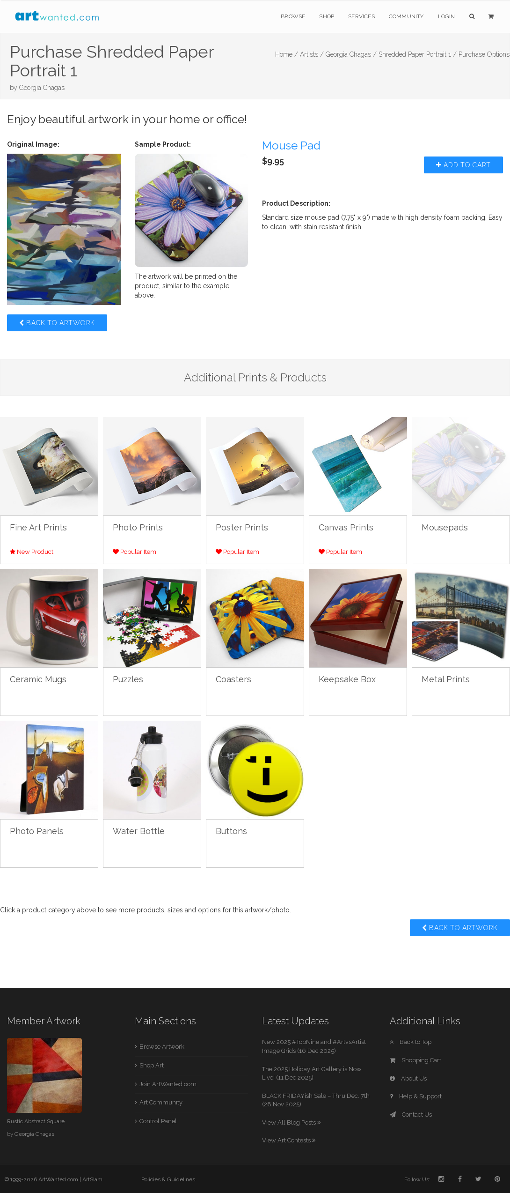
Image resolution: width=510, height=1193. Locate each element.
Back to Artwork (57, 323)
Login (446, 16)
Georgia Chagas (42, 87)
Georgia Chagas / (351, 54)
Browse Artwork (161, 1046)
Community (406, 16)
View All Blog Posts (291, 1122)
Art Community (160, 1102)
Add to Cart (463, 165)
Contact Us (411, 1114)
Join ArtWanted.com (168, 1084)
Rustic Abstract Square (36, 1121)
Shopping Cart (415, 1060)
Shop (326, 16)
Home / (286, 54)
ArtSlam (92, 1179)
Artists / (312, 54)
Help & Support (416, 1096)
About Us (408, 1078)
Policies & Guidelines (168, 1179)
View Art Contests (288, 1140)
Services (361, 16)
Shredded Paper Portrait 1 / (418, 54)
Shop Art (151, 1065)
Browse (293, 16)
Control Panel (158, 1121)
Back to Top (410, 1041)
